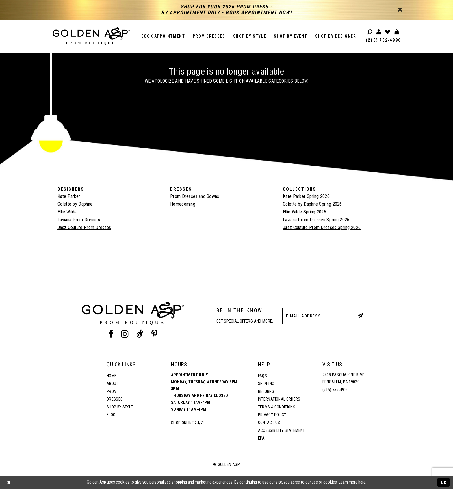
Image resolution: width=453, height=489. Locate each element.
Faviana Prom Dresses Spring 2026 (316, 219)
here (361, 482)
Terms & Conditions (276, 407)
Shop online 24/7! (187, 423)
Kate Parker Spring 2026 (306, 196)
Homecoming (182, 204)
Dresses (115, 399)
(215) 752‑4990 (383, 40)
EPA (261, 438)
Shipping (266, 383)
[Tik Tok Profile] (140, 334)
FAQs (262, 375)
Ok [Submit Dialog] (444, 482)
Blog (111, 414)
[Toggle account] (378, 32)
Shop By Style (120, 407)
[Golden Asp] (91, 36)
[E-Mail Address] (325, 316)
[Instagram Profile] (125, 334)
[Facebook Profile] (110, 334)
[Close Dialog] (8, 482)
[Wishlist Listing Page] (387, 32)
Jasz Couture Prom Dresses (84, 227)
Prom (112, 391)
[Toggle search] (369, 32)
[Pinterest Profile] (154, 334)
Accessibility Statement (281, 430)
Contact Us (269, 422)
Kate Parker (68, 196)
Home (111, 375)
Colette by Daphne (74, 204)
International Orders (279, 399)
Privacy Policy (272, 414)
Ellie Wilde (67, 212)
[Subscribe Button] (360, 316)
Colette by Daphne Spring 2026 (312, 204)
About (112, 383)
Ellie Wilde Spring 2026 (304, 212)
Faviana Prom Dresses (78, 219)
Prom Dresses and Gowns (194, 196)
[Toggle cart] (396, 32)
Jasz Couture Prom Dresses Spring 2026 (322, 227)
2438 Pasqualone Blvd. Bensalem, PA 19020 (343, 378)
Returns (266, 391)
